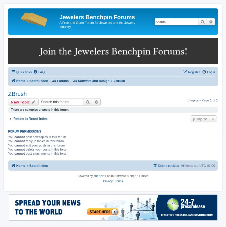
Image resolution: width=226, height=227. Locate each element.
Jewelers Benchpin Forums (97, 17)
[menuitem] (39, 72)
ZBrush (17, 94)
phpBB (98, 176)
